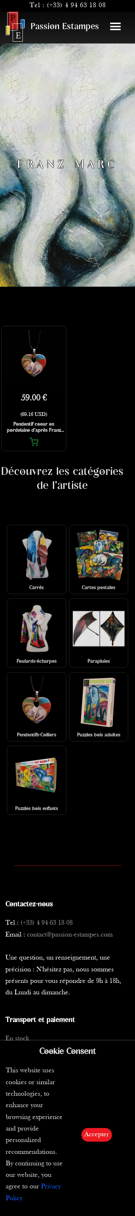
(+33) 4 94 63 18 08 (76, 5)
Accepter (96, 1134)
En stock (17, 1038)
